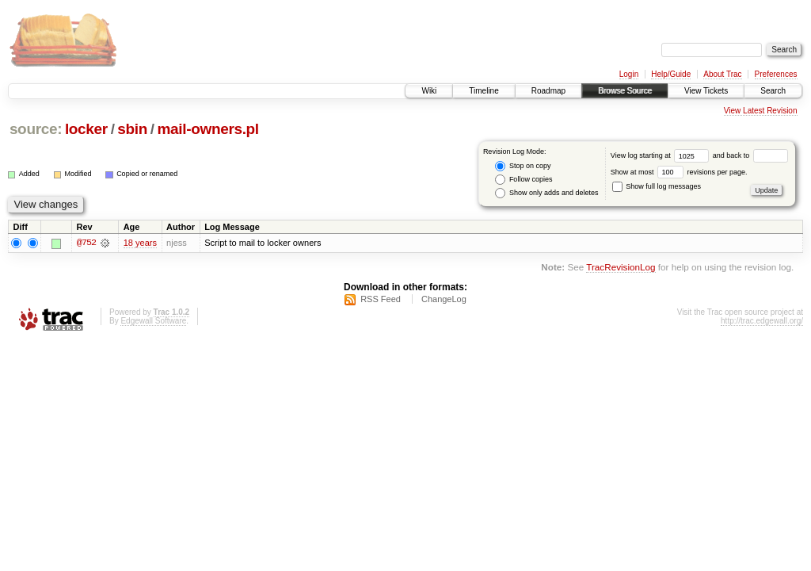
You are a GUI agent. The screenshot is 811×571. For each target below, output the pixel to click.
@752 (86, 242)
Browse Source (625, 90)
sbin (132, 129)
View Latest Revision (761, 110)
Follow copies (523, 179)
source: (36, 129)
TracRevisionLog (620, 268)
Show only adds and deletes (546, 193)
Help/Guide (671, 74)
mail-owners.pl (208, 129)
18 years (140, 242)
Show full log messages (656, 186)
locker (86, 129)
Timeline (483, 90)
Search (773, 90)
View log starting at (662, 155)
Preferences (776, 74)
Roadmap (548, 90)
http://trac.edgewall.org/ (762, 320)
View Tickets (706, 90)
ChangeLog (443, 299)
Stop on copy (522, 166)
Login (628, 74)
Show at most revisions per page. (679, 172)
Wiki (428, 90)
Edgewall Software (153, 320)
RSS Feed (380, 299)
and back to (750, 155)
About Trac (722, 74)
